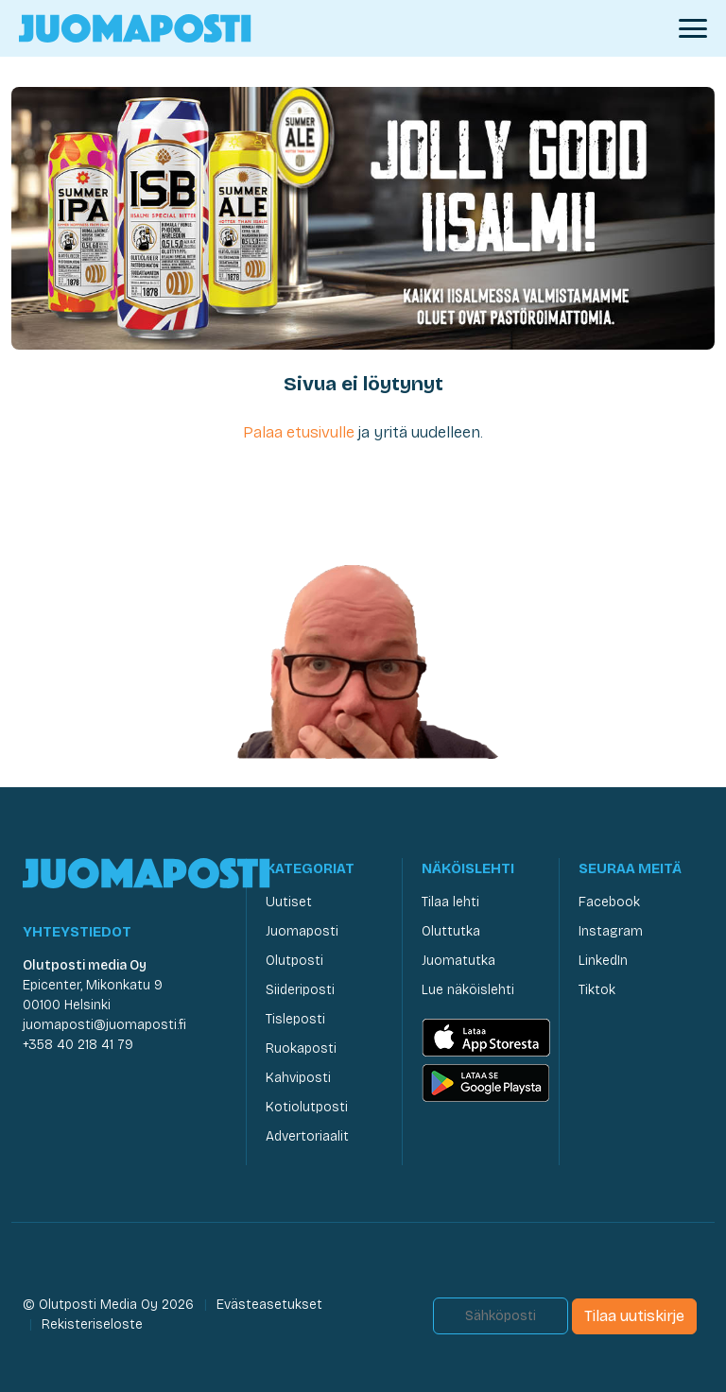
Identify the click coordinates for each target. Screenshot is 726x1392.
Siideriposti (300, 990)
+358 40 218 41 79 (78, 1045)
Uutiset (289, 902)
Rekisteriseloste (92, 1324)
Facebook (609, 902)
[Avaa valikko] (693, 28)
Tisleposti (295, 1019)
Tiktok (597, 990)
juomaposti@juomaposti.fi (104, 1025)
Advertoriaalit (307, 1136)
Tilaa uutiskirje (634, 1316)
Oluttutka (451, 931)
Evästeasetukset (269, 1305)
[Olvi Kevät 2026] (363, 217)
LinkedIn (603, 961)
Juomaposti (302, 931)
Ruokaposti (301, 1048)
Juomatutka (458, 961)
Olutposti (294, 961)
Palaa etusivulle (298, 432)
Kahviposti (298, 1078)
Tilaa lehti (450, 902)
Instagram (611, 931)
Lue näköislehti (468, 990)
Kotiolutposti (307, 1107)
